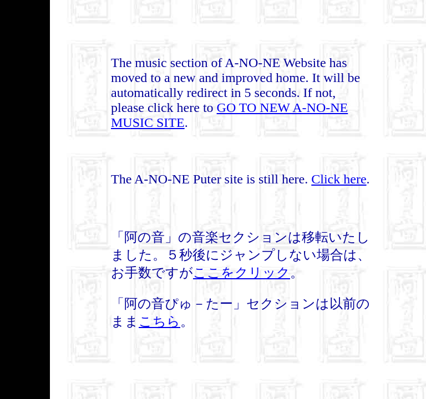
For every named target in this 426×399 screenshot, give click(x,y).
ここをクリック (241, 272)
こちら (159, 321)
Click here (338, 179)
